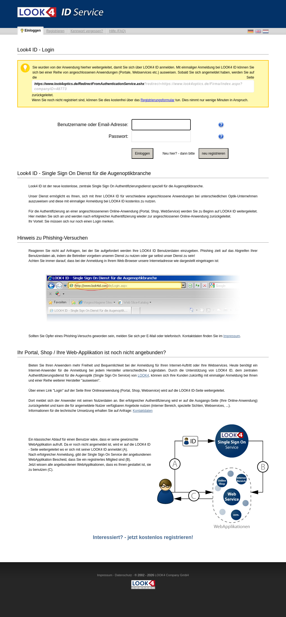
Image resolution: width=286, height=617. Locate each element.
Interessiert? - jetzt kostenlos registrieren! (143, 537)
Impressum (231, 336)
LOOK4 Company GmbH (172, 575)
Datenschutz (123, 575)
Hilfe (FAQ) (117, 31)
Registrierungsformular (157, 100)
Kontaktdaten (143, 411)
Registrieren (55, 31)
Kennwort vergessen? (87, 31)
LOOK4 (143, 375)
